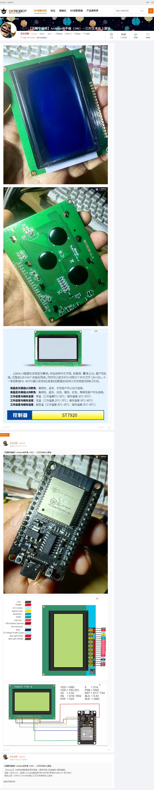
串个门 (68, 34)
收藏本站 (10, 2)
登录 (148, 2)
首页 (2, 19)
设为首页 (3, 2)
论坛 (53, 10)
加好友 (77, 34)
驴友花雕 (25, 34)
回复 (7, 427)
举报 (109, 427)
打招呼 (86, 34)
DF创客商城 (76, 10)
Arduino (15, 19)
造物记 (62, 10)
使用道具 (101, 427)
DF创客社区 (40, 10)
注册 (152, 2)
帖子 (142, 11)
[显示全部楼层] (42, 38)
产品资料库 (92, 10)
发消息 (59, 34)
